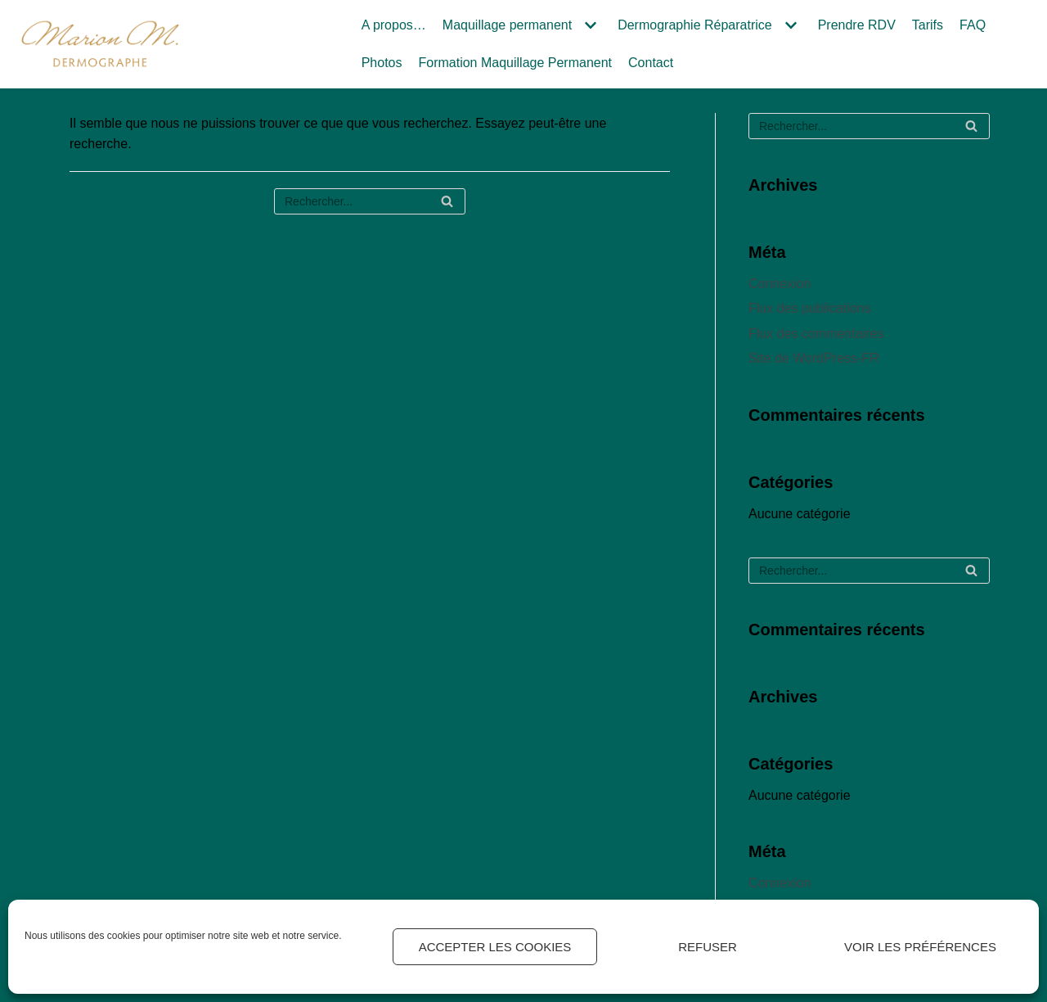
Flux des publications (809, 308)
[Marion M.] (100, 44)
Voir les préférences (920, 947)
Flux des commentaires (815, 334)
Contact (650, 63)
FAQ (972, 25)
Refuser (707, 947)
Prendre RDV (857, 25)
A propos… (394, 25)
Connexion (779, 284)
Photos (382, 63)
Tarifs (927, 25)
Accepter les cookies (495, 947)
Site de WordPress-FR (813, 358)
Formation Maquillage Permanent (515, 63)
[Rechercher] (369, 201)
